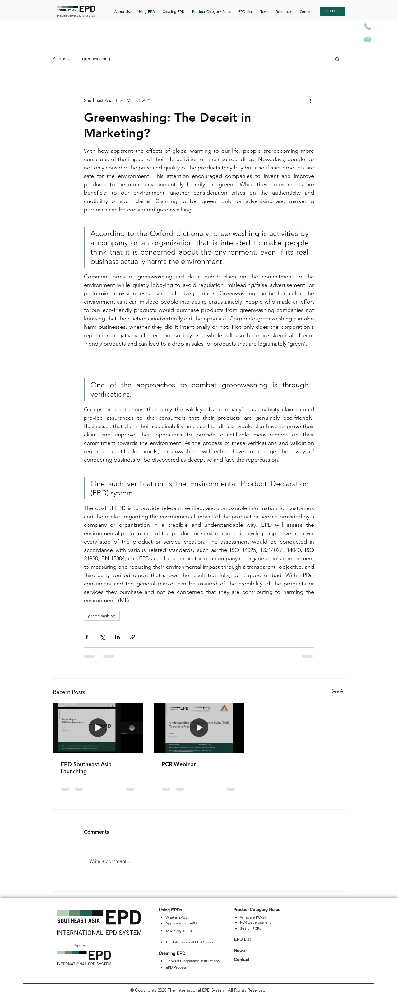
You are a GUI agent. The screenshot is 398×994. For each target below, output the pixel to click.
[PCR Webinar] (199, 728)
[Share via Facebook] (87, 637)
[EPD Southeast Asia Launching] (98, 728)
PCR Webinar (179, 764)
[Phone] (367, 26)
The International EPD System (190, 942)
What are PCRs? (253, 917)
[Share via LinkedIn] (117, 637)
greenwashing (96, 58)
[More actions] (310, 100)
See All (338, 691)
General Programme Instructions (193, 961)
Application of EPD (181, 923)
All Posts (61, 58)
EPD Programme (179, 930)
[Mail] (367, 39)
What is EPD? (176, 917)
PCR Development (255, 922)
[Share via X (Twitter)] (102, 637)
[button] (146, 9)
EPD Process (176, 967)
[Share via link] (133, 637)
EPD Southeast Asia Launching (86, 768)
